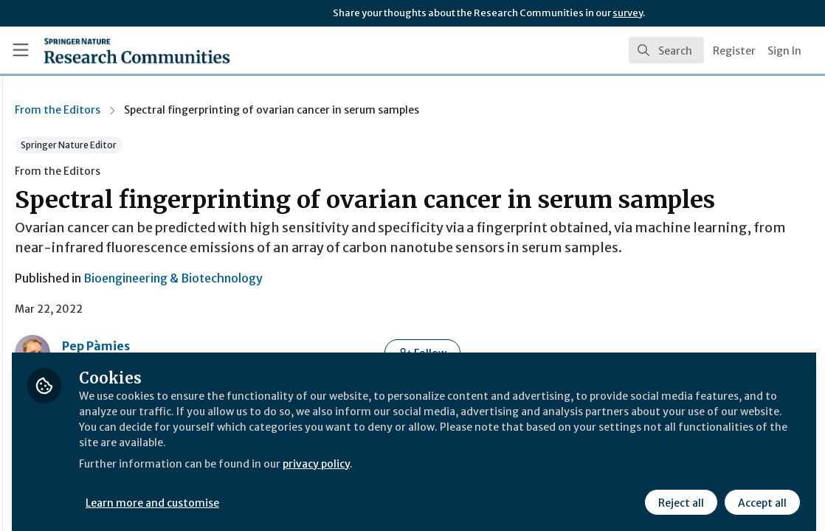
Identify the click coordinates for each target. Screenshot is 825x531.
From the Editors (243, 110)
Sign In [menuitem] (784, 51)
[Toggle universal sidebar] (20, 50)
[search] (666, 50)
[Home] (112, 50)
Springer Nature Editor (255, 144)
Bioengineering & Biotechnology (359, 327)
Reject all (679, 492)
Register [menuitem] (734, 51)
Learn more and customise (340, 492)
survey (627, 13)
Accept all (760, 492)
